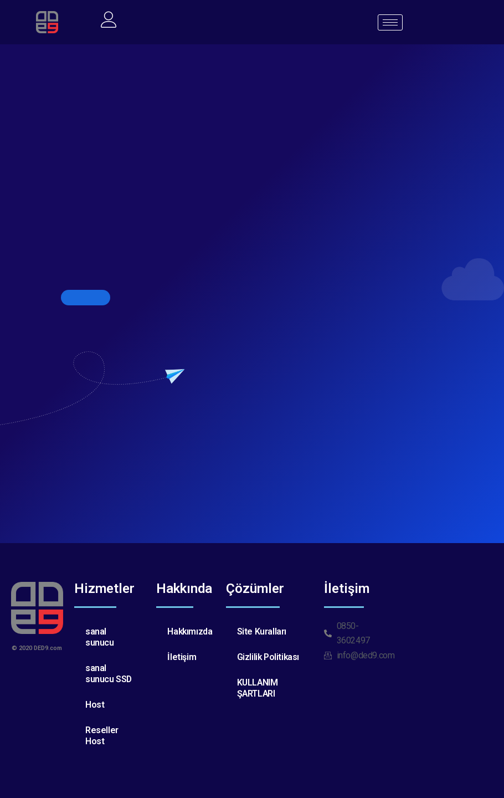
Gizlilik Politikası (268, 657)
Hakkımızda (190, 631)
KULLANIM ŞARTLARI (258, 688)
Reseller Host (102, 735)
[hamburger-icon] (390, 22)
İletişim (181, 657)
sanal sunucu (99, 637)
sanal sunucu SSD (108, 673)
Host (94, 704)
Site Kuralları (261, 631)
